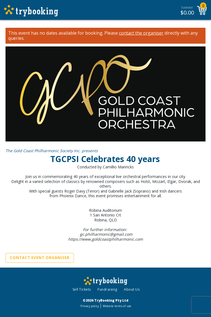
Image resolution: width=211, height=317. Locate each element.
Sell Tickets (82, 289)
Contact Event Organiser (40, 257)
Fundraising (107, 289)
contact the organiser (141, 33)
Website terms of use (117, 306)
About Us (132, 289)
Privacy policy (89, 306)
